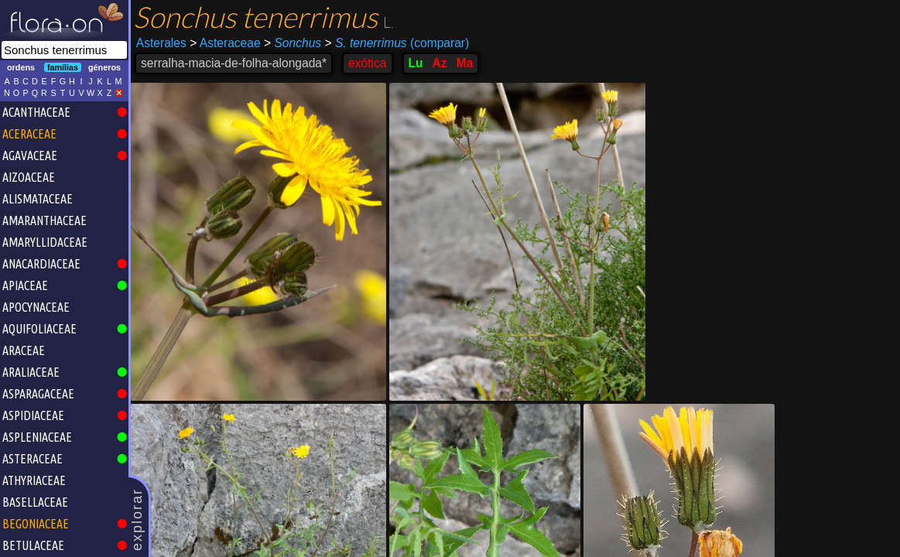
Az (440, 63)
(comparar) (396, 43)
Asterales (161, 43)
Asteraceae (225, 43)
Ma (465, 63)
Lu (416, 63)
